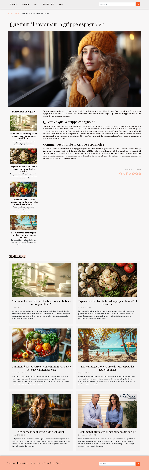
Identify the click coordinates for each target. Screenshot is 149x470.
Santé (35, 4)
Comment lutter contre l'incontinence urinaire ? (108, 431)
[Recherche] (117, 4)
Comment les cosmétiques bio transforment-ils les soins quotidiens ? (23, 136)
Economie (13, 4)
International (25, 4)
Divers (61, 4)
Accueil (10, 13)
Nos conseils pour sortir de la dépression (41, 431)
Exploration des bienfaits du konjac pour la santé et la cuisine (24, 169)
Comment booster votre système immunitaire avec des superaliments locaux (24, 202)
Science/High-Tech (48, 4)
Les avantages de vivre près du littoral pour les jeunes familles (23, 235)
